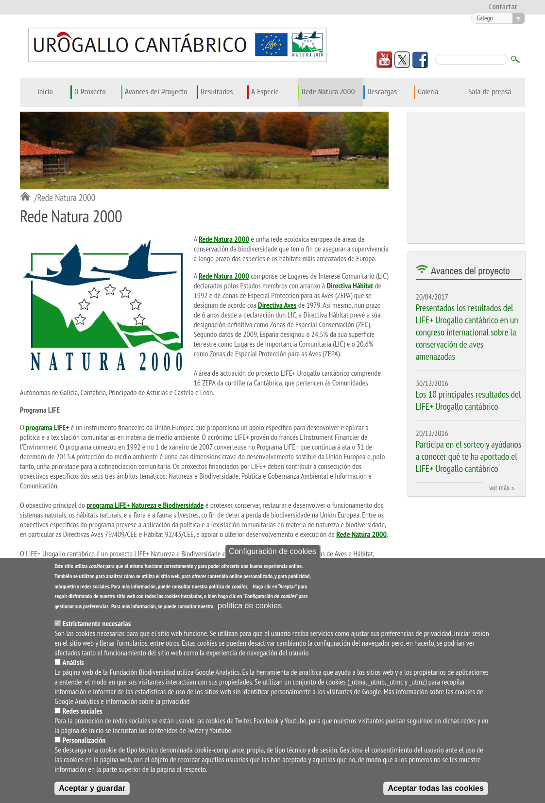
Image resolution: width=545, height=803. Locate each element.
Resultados (217, 91)
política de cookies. (251, 608)
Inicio (45, 91)
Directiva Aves (277, 305)
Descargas (382, 91)
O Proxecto (90, 91)
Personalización (84, 742)
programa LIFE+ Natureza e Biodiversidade (145, 505)
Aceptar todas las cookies (435, 790)
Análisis (73, 664)
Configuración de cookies (272, 554)
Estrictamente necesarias (97, 626)
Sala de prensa (489, 91)
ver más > (501, 487)
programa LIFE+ (47, 427)
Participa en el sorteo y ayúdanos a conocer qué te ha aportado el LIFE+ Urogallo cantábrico (469, 456)
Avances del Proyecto (156, 91)
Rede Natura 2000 (328, 91)
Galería (428, 91)
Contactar (503, 6)
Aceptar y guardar (92, 790)
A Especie (265, 91)
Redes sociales (82, 713)
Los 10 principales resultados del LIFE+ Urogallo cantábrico (468, 400)
